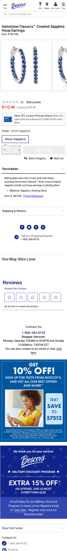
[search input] (33, 14)
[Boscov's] (18, 5)
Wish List (59, 158)
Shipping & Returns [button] (14, 211)
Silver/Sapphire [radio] (15, 139)
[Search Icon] (5, 14)
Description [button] (10, 169)
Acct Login (55, 5)
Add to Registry (37, 158)
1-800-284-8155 (30, 239)
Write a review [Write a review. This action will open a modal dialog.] (33, 102)
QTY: (5, 145)
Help (40, 5)
